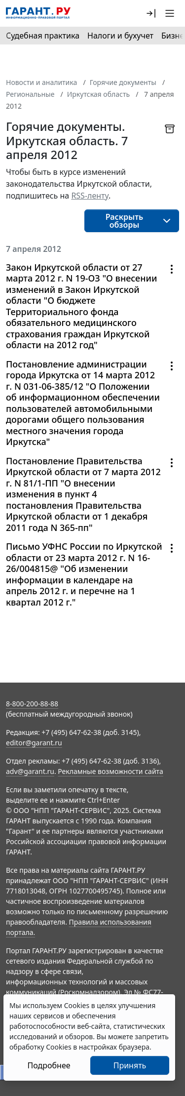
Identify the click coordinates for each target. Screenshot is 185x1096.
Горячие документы (123, 82)
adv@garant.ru (30, 771)
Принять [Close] (130, 1065)
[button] (151, 13)
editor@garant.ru (34, 742)
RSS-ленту (90, 195)
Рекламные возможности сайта (110, 771)
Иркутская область (98, 94)
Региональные (30, 94)
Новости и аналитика (41, 82)
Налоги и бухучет (120, 35)
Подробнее (48, 1065)
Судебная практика (42, 35)
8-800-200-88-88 (32, 703)
